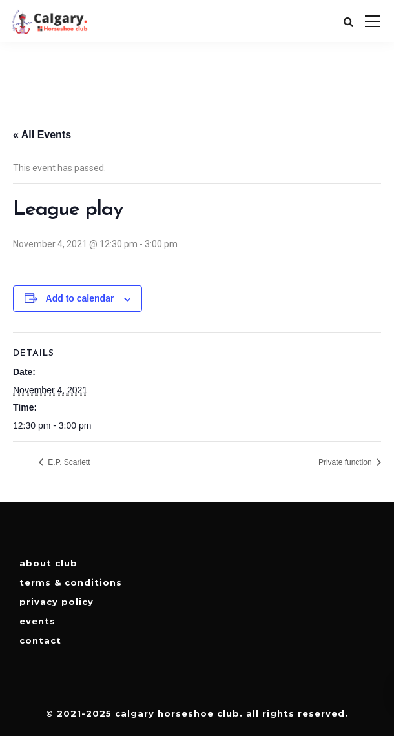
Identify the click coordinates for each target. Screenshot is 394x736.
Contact (40, 640)
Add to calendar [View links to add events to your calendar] (80, 298)
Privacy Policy (56, 602)
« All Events (42, 134)
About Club (48, 563)
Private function (346, 462)
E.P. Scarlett (68, 462)
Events (37, 621)
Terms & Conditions (70, 582)
